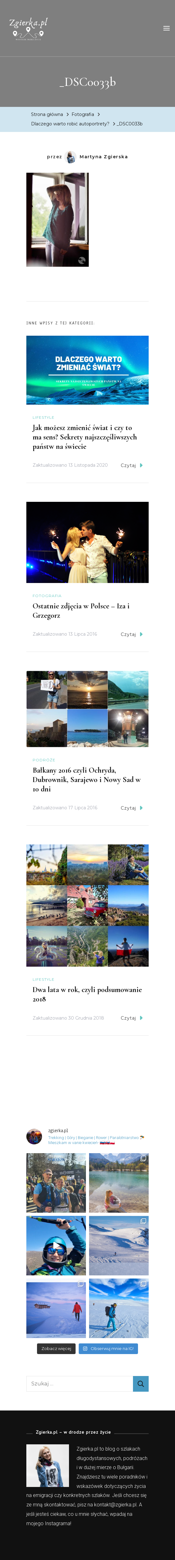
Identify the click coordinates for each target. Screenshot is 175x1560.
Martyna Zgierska (96, 157)
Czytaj (132, 465)
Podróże (44, 760)
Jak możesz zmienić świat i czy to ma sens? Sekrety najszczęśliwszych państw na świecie (85, 437)
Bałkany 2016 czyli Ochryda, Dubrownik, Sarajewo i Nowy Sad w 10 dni (87, 780)
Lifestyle (44, 417)
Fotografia (83, 114)
